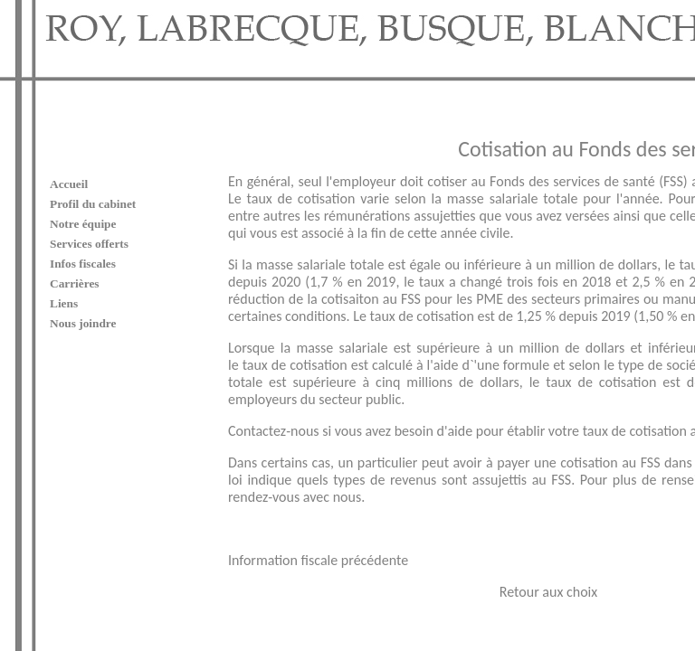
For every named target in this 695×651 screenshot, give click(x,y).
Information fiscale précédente (204, 533)
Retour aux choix (434, 564)
